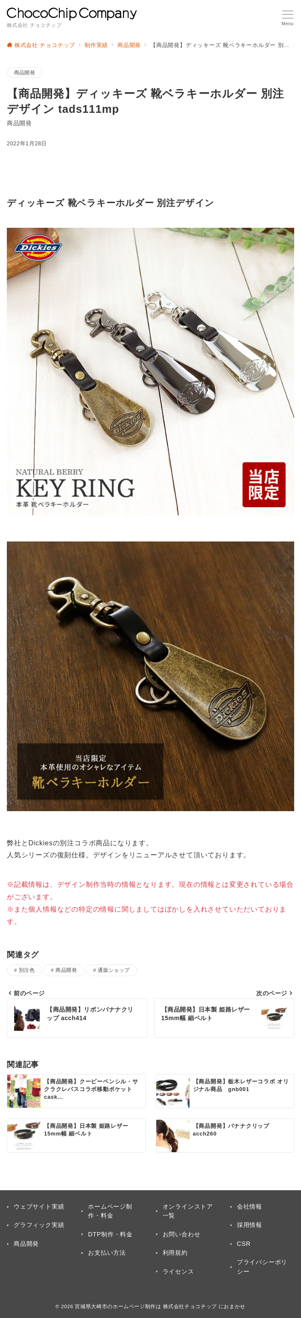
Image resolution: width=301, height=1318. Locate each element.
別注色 (27, 970)
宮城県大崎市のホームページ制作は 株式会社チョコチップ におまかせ (160, 1306)
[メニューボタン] (287, 18)
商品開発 (24, 72)
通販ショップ (114, 970)
